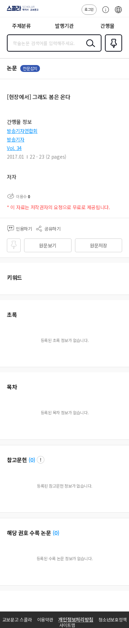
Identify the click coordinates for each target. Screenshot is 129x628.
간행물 (107, 25)
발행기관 (64, 25)
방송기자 (15, 139)
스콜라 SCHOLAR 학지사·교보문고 (21, 10)
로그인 (89, 9)
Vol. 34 (14, 148)
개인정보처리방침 (75, 619)
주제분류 (21, 25)
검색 (89, 48)
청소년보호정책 (112, 619)
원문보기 (47, 245)
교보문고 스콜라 (17, 619)
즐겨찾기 (112, 51)
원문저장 (98, 245)
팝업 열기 (40, 460)
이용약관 (45, 619)
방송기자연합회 (22, 130)
